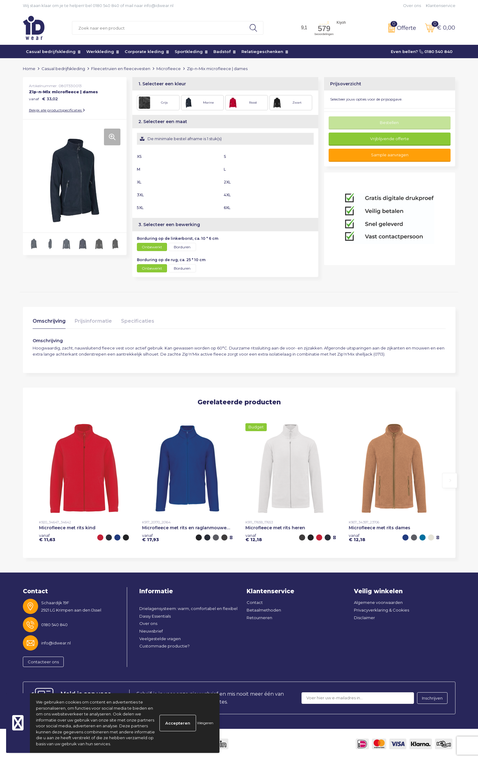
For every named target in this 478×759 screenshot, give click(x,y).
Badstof (222, 51)
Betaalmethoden (264, 610)
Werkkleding (100, 51)
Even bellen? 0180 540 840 (421, 51)
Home (29, 68)
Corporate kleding (144, 51)
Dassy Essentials (155, 616)
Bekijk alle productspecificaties (57, 110)
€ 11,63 (47, 537)
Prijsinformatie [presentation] (93, 321)
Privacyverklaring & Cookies (381, 610)
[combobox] (158, 28)
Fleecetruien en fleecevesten (120, 68)
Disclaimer (364, 617)
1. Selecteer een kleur (162, 84)
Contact (255, 602)
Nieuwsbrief (151, 631)
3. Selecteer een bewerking (169, 224)
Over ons (412, 5)
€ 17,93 (150, 537)
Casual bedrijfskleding (51, 51)
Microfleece (168, 68)
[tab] (49, 322)
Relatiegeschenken (262, 51)
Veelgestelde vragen (160, 638)
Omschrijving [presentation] (49, 321)
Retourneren (259, 617)
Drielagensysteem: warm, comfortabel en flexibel (188, 608)
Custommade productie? (164, 646)
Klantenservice (440, 5)
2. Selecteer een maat (162, 121)
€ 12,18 (253, 537)
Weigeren (205, 723)
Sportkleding (189, 51)
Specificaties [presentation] (137, 321)
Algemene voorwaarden (378, 602)
